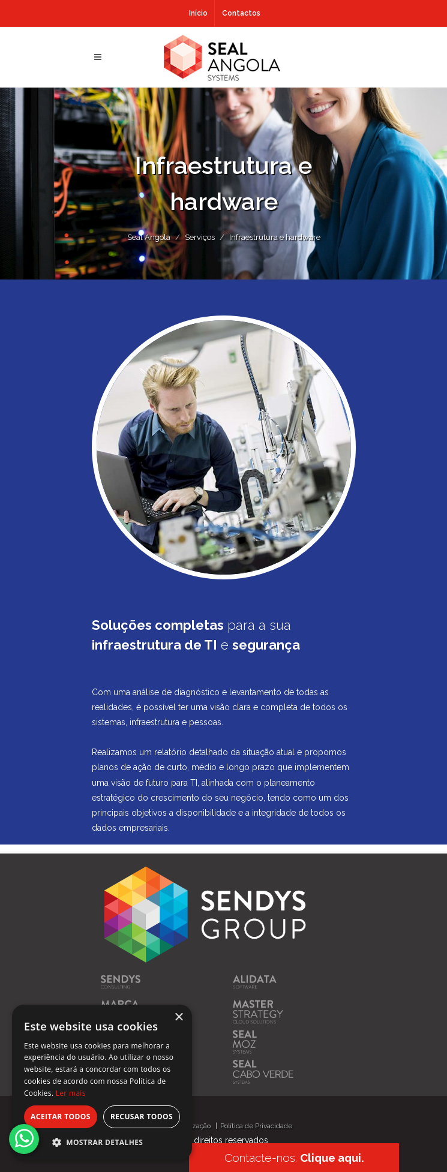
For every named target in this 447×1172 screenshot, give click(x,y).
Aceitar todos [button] (61, 1116)
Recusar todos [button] (141, 1116)
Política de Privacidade (256, 1126)
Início (198, 13)
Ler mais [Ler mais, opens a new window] (71, 1093)
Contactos (241, 13)
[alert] (102, 1082)
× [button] (178, 1017)
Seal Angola (148, 237)
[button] (102, 1142)
